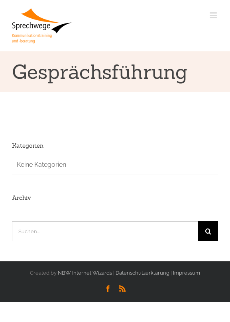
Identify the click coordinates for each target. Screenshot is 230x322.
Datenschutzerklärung (142, 273)
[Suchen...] (105, 231)
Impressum (186, 273)
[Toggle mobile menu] (214, 15)
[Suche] (208, 231)
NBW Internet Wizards (85, 273)
